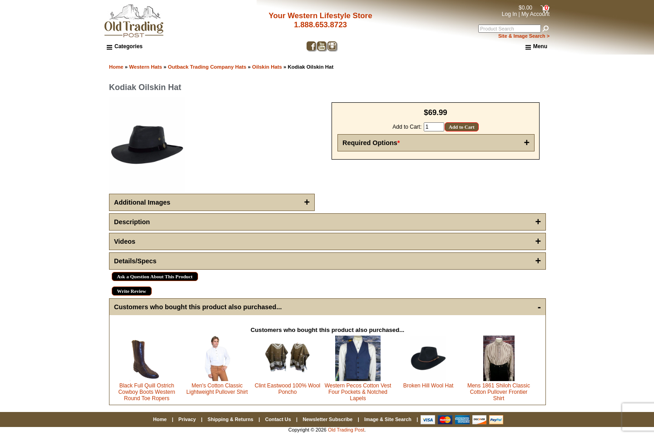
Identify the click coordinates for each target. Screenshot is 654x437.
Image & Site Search (387, 419)
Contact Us (278, 419)
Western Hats (145, 67)
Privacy (187, 419)
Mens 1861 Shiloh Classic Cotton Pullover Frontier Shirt (498, 392)
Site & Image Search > (524, 36)
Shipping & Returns (230, 419)
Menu (536, 46)
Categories (125, 46)
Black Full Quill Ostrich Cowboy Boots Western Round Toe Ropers (146, 392)
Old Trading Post (346, 429)
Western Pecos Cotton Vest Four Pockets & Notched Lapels (358, 392)
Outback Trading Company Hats (207, 67)
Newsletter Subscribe (327, 419)
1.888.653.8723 (320, 24)
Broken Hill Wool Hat (428, 385)
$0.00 (525, 8)
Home (116, 67)
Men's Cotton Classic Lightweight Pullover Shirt (217, 388)
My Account (535, 14)
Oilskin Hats (267, 67)
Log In (509, 14)
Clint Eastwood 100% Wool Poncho (288, 388)
